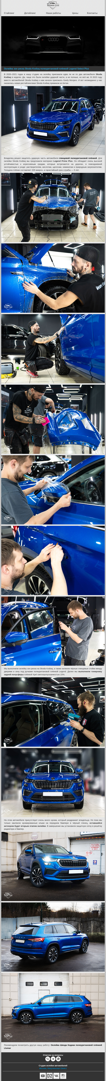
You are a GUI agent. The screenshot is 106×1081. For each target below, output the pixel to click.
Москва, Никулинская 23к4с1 (53, 1068)
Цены (75, 13)
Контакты (92, 13)
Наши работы (53, 13)
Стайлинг (9, 13)
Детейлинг (30, 13)
